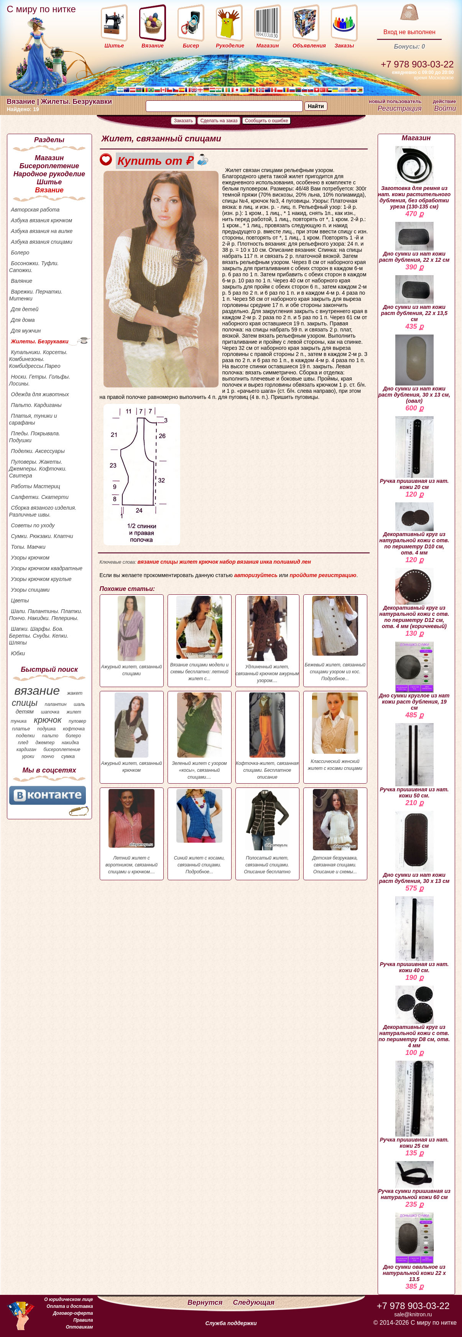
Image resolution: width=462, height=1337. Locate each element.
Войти (445, 108)
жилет (74, 712)
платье (21, 729)
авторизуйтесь (256, 575)
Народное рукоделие (49, 174)
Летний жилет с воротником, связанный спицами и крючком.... (131, 831)
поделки (25, 735)
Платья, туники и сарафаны (33, 419)
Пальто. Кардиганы (36, 405)
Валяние (22, 281)
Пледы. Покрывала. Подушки (34, 436)
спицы (25, 703)
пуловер (77, 721)
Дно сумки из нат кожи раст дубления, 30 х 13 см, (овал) (414, 369)
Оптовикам (79, 1327)
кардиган (26, 749)
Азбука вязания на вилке (42, 231)
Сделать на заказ (219, 120)
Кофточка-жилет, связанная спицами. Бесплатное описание (267, 736)
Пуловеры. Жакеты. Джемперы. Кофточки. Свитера (38, 469)
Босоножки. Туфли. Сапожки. (34, 266)
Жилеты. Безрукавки (40, 341)
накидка (70, 742)
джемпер (44, 742)
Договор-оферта (73, 1313)
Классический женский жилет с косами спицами (335, 731)
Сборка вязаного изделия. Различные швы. (43, 511)
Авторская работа (35, 210)
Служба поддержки (231, 1323)
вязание (37, 690)
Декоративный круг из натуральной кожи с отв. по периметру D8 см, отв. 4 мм (414, 1017)
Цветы (20, 600)
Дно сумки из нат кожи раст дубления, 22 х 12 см (414, 242)
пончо (47, 756)
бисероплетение (61, 749)
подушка (46, 729)
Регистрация (399, 108)
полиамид (286, 562)
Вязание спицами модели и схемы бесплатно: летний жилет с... (199, 638)
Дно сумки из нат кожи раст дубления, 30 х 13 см (414, 847)
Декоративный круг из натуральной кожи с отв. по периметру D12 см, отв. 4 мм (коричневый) (414, 598)
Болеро (20, 252)
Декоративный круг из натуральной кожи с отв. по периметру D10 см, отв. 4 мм (414, 529)
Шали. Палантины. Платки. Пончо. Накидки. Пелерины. (45, 614)
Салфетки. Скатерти (40, 497)
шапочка (50, 712)
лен (306, 562)
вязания (248, 562)
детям (25, 711)
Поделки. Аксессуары (38, 451)
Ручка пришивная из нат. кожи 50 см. (414, 761)
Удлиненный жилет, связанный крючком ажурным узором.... (267, 639)
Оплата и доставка (69, 1306)
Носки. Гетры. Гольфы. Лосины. (40, 380)
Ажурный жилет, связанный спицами (131, 636)
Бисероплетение (49, 166)
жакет (74, 693)
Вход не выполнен (409, 32)
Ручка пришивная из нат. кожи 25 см (414, 1105)
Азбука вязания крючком (41, 220)
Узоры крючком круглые (41, 579)
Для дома (23, 320)
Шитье (49, 182)
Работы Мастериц (35, 486)
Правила (83, 1320)
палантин (56, 704)
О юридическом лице (68, 1299)
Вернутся (205, 1302)
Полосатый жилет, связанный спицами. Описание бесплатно (267, 831)
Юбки (18, 653)
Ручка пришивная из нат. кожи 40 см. (414, 934)
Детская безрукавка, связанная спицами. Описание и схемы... (335, 831)
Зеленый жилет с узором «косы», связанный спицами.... (199, 736)
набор (227, 562)
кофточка (74, 729)
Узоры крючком (30, 557)
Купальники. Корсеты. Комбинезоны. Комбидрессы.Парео (38, 359)
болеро (73, 735)
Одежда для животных (40, 394)
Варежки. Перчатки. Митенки (35, 295)
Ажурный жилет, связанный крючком (131, 732)
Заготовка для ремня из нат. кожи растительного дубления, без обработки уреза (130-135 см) (414, 178)
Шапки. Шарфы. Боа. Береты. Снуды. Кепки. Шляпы (39, 636)
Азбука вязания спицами (41, 242)
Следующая (254, 1302)
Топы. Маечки (28, 547)
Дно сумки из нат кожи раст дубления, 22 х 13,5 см (414, 298)
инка (266, 562)
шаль (79, 704)
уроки (28, 756)
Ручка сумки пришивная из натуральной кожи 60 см (414, 1181)
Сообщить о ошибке (266, 120)
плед (23, 742)
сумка (68, 756)
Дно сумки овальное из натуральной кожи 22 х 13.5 (414, 1247)
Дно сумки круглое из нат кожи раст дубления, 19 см (414, 676)
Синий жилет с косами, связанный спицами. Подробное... (199, 831)
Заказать (183, 120)
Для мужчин (26, 331)
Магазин (49, 158)
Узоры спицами (30, 590)
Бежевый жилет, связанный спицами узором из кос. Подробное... (335, 638)
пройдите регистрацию (322, 575)
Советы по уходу (33, 525)
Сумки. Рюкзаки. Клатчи (42, 536)
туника (18, 721)
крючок (47, 720)
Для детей (25, 309)
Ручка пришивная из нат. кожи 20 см (414, 453)
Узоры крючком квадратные (47, 568)
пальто (50, 735)
